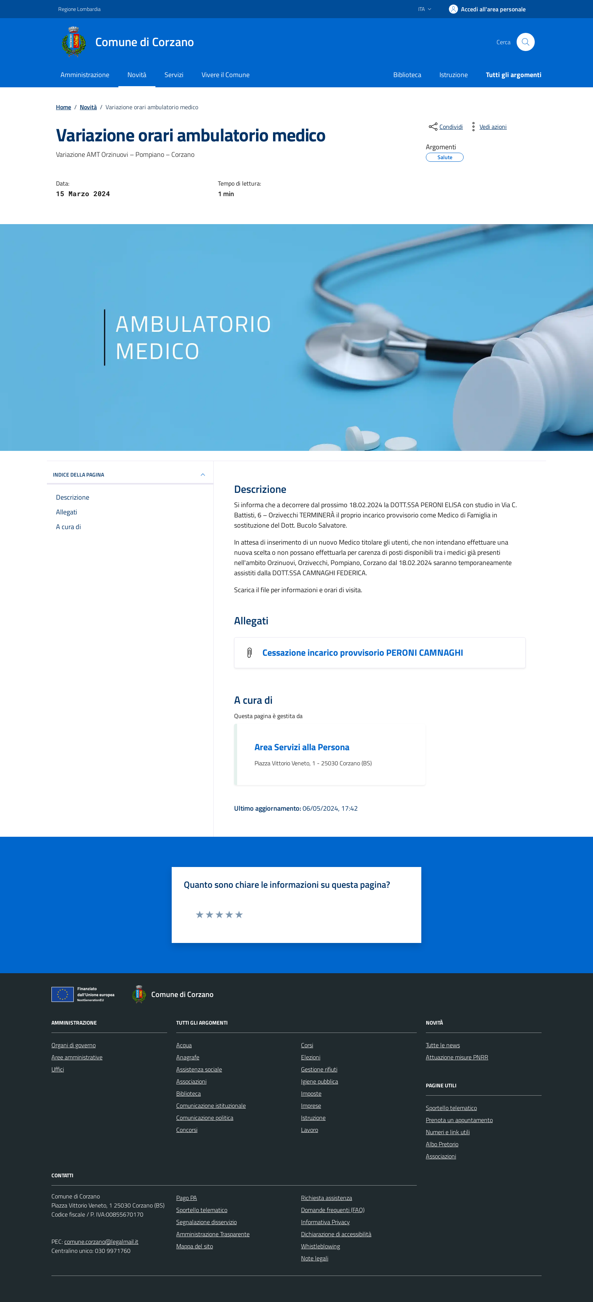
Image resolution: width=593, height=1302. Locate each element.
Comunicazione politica (204, 1117)
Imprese (311, 1105)
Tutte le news (443, 1045)
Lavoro (309, 1129)
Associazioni (191, 1081)
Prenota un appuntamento (459, 1119)
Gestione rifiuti (319, 1069)
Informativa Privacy (325, 1221)
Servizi (174, 75)
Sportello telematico (451, 1107)
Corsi (307, 1045)
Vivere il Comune (226, 75)
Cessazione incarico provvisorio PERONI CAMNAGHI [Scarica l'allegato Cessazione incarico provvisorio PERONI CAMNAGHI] (362, 652)
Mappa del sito (194, 1246)
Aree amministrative (76, 1057)
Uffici (57, 1069)
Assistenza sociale (199, 1069)
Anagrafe (187, 1057)
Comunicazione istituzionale (211, 1105)
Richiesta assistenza (326, 1197)
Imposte (311, 1093)
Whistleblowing (320, 1246)
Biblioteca (407, 75)
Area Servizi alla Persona (302, 746)
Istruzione (453, 75)
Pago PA (186, 1197)
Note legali (314, 1258)
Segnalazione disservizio (206, 1221)
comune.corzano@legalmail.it (101, 1241)
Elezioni (310, 1057)
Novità (136, 75)
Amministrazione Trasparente (213, 1234)
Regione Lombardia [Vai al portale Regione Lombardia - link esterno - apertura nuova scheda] (79, 9)
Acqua (184, 1045)
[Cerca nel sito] (526, 42)
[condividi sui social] (445, 127)
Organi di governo (73, 1045)
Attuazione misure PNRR (457, 1057)
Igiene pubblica (319, 1081)
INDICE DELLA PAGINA (130, 474)
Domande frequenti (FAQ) (333, 1209)
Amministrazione (85, 75)
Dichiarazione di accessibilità (336, 1234)
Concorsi (186, 1129)
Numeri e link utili (448, 1131)
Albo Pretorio (442, 1144)
